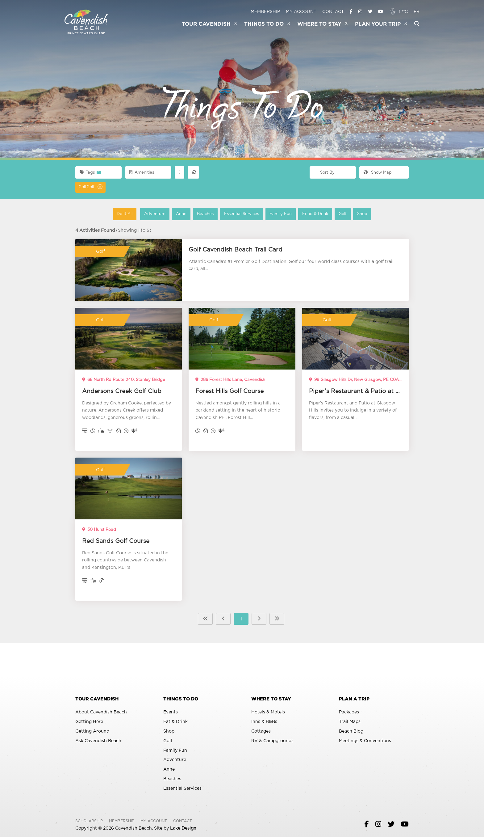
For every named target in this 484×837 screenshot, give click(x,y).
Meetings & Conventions (365, 741)
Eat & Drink (175, 722)
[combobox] (333, 172)
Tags (90, 172)
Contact (333, 12)
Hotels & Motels (268, 712)
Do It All (126, 213)
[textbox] (333, 173)
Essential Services (243, 213)
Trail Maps (350, 722)
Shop (364, 213)
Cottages (261, 731)
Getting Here (89, 722)
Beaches (207, 213)
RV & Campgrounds (272, 741)
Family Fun (282, 213)
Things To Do (264, 24)
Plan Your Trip (378, 24)
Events (170, 712)
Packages (349, 712)
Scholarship (89, 821)
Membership (265, 12)
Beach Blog (351, 731)
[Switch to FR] (416, 11)
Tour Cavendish (206, 24)
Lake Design (183, 828)
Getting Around (92, 731)
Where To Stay (319, 24)
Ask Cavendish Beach (98, 741)
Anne (183, 213)
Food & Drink (317, 213)
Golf (345, 213)
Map (378, 172)
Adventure (156, 213)
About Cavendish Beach (101, 712)
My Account (301, 12)
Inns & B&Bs (264, 722)
